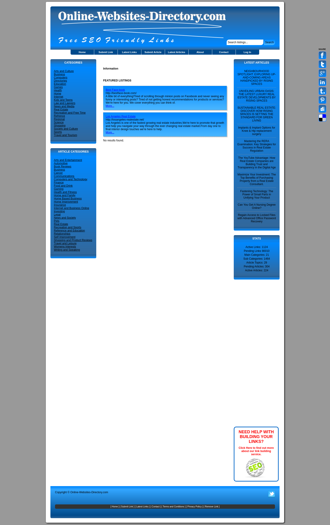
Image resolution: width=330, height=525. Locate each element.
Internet (58, 96)
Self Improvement (64, 237)
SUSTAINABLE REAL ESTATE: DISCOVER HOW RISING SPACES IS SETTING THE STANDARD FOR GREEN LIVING (256, 114)
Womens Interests (65, 246)
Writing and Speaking (67, 249)
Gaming (58, 189)
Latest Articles (176, 52)
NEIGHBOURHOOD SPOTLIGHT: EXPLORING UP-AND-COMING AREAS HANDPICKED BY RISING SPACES (256, 78)
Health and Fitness (65, 192)
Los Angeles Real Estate (121, 116)
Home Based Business (68, 198)
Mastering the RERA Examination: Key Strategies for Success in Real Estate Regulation (256, 146)
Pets (56, 221)
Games (58, 87)
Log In (247, 52)
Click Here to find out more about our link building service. (256, 451)
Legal (57, 214)
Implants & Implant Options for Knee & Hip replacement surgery (256, 131)
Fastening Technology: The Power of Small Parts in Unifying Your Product (256, 194)
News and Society (65, 217)
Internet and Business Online (71, 208)
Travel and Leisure (65, 243)
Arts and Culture (64, 71)
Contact (223, 52)
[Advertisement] (156, 61)
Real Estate (61, 109)
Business (59, 74)
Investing (59, 211)
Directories (60, 80)
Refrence (59, 116)
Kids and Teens (63, 100)
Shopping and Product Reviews (73, 240)
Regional (59, 119)
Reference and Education (69, 230)
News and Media (64, 106)
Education (60, 84)
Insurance (60, 205)
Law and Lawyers (64, 103)
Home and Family (64, 195)
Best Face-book (115, 90)
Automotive (61, 163)
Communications (64, 176)
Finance (59, 182)
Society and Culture (66, 128)
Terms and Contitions (173, 506)
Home (82, 52)
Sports (58, 132)
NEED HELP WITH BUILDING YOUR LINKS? (256, 437)
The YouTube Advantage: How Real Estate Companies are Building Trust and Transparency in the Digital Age (257, 162)
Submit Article (152, 52)
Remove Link (211, 506)
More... (110, 106)
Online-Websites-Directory (86, 492)
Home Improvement (66, 201)
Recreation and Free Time (70, 112)
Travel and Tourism (65, 135)
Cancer (58, 173)
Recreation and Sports (67, 227)
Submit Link (106, 52)
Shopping (60, 125)
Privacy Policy (194, 506)
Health (58, 90)
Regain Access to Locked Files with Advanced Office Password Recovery (256, 218)
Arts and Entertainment (68, 160)
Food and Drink (63, 185)
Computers (60, 77)
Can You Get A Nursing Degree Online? (256, 206)
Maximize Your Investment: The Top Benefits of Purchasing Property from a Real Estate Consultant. (256, 179)
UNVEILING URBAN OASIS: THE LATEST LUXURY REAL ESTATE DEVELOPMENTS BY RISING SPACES (257, 95)
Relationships (62, 233)
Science (59, 122)
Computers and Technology (70, 179)
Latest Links (129, 52)
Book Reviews (62, 166)
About (200, 52)
